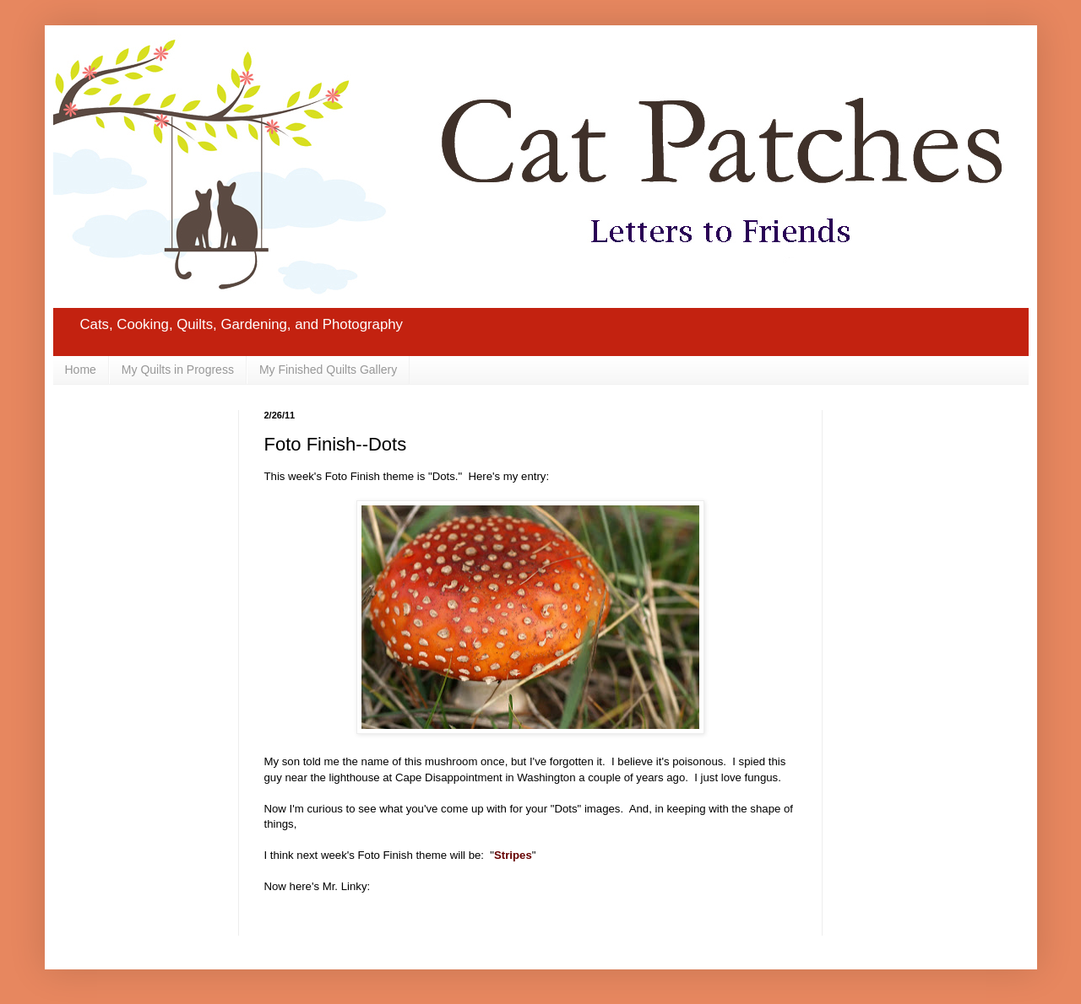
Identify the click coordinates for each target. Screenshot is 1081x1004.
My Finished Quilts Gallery (328, 369)
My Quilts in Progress (178, 369)
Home (80, 369)
